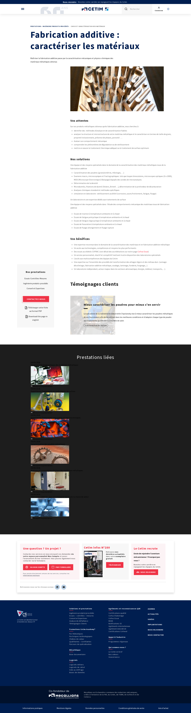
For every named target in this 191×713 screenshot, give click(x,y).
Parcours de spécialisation (80, 644)
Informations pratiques (31, 575)
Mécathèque (75, 650)
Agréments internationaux (119, 626)
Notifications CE (115, 623)
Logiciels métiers (76, 664)
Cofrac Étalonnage (116, 616)
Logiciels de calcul (77, 667)
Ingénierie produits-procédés (56, 26)
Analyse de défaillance (78, 621)
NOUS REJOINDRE (155, 630)
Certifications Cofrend (118, 631)
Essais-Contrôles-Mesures (35, 278)
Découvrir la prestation (41, 386)
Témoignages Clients (78, 623)
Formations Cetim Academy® (82, 629)
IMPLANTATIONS (155, 624)
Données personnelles (94, 708)
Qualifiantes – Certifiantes (80, 641)
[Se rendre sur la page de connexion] (158, 9)
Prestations (35, 26)
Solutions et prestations (80, 608)
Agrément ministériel (117, 629)
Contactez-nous (36, 299)
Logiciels (73, 660)
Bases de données (77, 672)
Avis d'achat (163, 708)
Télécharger (115, 565)
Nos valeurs (113, 654)
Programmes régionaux (118, 641)
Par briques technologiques (80, 636)
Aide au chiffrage (76, 670)
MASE (111, 621)
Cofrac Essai (143, 251)
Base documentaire (77, 654)
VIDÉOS (151, 619)
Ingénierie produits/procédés (81, 613)
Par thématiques (76, 634)
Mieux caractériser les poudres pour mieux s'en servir (122, 305)
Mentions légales (64, 708)
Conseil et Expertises (36, 288)
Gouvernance (114, 657)
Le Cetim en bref (115, 652)
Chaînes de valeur (76, 639)
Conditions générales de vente (131, 708)
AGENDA (151, 609)
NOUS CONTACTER (156, 635)
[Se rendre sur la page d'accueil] (95, 9)
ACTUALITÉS (153, 614)
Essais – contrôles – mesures (81, 616)
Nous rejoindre (69, 2)
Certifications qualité (117, 613)
